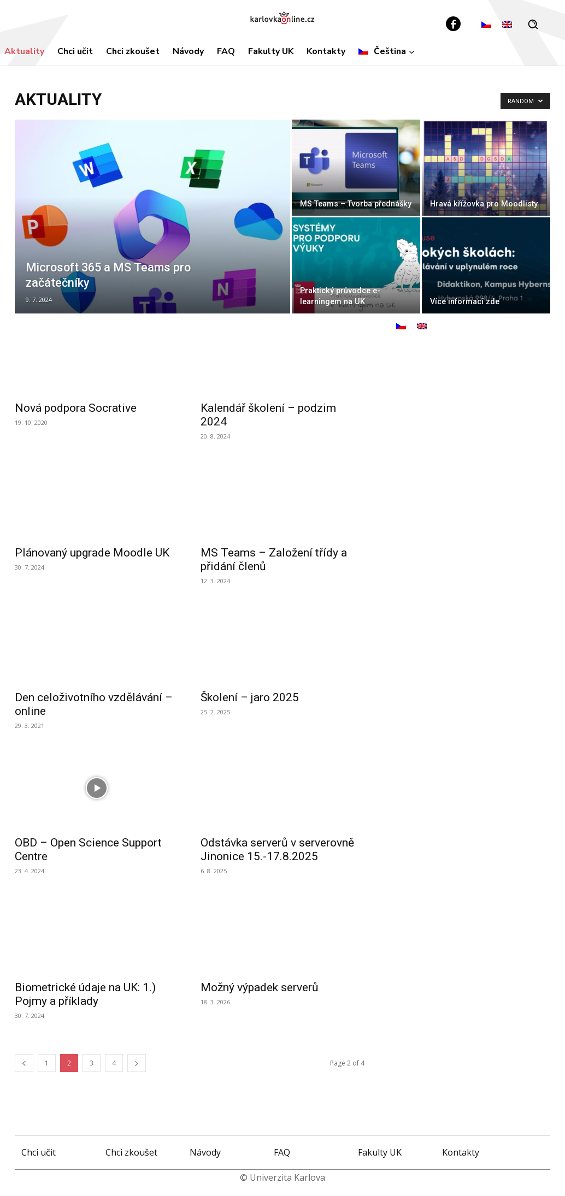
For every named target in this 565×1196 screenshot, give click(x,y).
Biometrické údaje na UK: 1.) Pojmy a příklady (85, 994)
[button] (533, 24)
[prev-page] (24, 1063)
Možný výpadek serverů (260, 987)
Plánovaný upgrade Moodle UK (92, 552)
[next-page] (136, 1063)
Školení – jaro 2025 (250, 697)
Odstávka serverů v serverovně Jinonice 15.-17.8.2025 (277, 849)
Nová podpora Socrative (76, 408)
